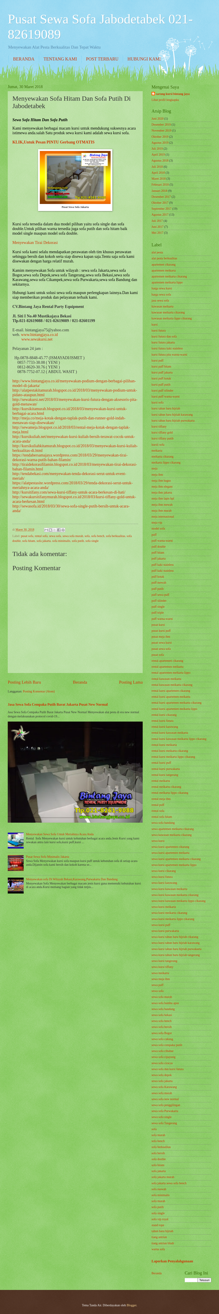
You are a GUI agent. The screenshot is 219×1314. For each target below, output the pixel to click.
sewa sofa (55, 536)
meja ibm (157, 474)
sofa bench (97, 536)
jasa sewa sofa (160, 300)
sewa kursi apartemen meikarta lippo (174, 865)
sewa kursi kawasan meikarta (169, 889)
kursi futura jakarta (163, 342)
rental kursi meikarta (164, 745)
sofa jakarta (43, 541)
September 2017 (161, 208)
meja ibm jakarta (162, 492)
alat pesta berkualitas (164, 258)
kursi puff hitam (161, 366)
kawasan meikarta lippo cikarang (172, 318)
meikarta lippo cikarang (166, 462)
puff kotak (158, 576)
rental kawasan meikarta (166, 679)
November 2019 (161, 130)
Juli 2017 (157, 220)
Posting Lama (131, 682)
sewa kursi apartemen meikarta (170, 852)
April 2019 (158, 154)
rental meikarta (161, 780)
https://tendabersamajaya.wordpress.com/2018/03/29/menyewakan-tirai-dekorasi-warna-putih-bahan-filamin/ (70, 457)
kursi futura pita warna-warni (169, 354)
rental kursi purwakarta (166, 769)
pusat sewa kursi (162, 642)
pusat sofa (27, 536)
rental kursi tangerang (165, 775)
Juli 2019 (157, 148)
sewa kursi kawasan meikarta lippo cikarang (179, 901)
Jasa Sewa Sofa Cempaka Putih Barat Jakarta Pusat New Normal (58, 704)
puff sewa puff (160, 594)
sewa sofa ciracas (162, 1063)
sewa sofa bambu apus (165, 1003)
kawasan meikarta (162, 306)
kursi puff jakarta (162, 372)
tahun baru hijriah (162, 1231)
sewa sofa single (161, 1117)
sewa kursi (158, 841)
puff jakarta (159, 558)
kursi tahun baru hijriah (166, 408)
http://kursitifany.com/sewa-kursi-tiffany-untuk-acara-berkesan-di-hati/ (68, 492)
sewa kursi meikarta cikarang (169, 912)
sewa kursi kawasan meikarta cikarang (175, 895)
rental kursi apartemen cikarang (171, 690)
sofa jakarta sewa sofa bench (169, 1183)
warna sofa (158, 1249)
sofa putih (78, 541)
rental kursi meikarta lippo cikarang (173, 756)
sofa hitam (28, 541)
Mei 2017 (157, 232)
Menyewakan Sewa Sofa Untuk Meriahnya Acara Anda (60, 834)
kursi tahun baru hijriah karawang (172, 414)
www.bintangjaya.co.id (39, 334)
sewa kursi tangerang (164, 961)
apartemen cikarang (163, 264)
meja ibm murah (161, 510)
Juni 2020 (157, 118)
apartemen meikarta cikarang (169, 276)
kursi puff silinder (162, 390)
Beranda (80, 682)
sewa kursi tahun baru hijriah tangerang (176, 955)
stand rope (158, 1225)
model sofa (158, 528)
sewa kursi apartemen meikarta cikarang (176, 859)
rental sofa (41, 536)
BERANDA (24, 59)
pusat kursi (158, 624)
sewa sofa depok (162, 1075)
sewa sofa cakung (162, 1039)
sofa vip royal (160, 1219)
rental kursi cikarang (164, 714)
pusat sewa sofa (161, 648)
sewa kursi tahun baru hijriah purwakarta (177, 949)
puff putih (158, 588)
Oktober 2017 (160, 202)
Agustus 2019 (160, 142)
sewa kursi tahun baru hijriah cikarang (175, 937)
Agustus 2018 (160, 160)
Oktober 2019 (160, 136)
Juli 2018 (157, 166)
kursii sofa (158, 444)
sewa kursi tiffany (162, 967)
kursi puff (157, 360)
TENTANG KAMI (60, 59)
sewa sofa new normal (165, 1099)
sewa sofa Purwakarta (165, 1111)
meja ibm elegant (162, 486)
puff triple (158, 612)
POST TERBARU (102, 59)
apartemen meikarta (164, 270)
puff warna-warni (162, 540)
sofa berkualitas (115, 536)
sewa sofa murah (73, 536)
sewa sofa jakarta (162, 1081)
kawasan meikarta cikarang (168, 312)
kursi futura (159, 330)
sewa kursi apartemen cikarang (170, 846)
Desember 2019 (161, 124)
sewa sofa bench (161, 1021)
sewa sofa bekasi (162, 1015)
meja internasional (163, 516)
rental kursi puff (161, 762)
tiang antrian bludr (163, 1243)
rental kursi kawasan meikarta (170, 732)
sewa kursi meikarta (164, 907)
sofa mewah (159, 1189)
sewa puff (157, 985)
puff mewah (159, 582)
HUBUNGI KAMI (144, 59)
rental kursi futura (162, 720)
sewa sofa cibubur (163, 1051)
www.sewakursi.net (37, 339)
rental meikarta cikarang (166, 786)
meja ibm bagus (161, 480)
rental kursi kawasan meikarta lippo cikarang (179, 739)
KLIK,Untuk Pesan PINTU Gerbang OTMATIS (53, 142)
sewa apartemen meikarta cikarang (173, 829)
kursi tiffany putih (162, 438)
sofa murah (158, 1135)
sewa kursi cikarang (164, 871)
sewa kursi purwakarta (165, 931)
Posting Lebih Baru (24, 682)
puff (154, 534)
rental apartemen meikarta (167, 666)
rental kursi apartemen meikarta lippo (174, 709)
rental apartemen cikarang (167, 660)
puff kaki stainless (163, 564)
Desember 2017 (161, 196)
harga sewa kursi (162, 288)
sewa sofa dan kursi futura (168, 1069)
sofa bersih (158, 1153)
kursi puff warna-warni (166, 396)
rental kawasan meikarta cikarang (172, 684)
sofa (87, 536)
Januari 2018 (159, 190)
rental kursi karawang (165, 726)
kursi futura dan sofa (164, 336)
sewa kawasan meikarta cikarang (172, 835)
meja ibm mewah (162, 504)
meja (155, 468)
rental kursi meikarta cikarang (170, 750)
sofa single (91, 541)
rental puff (158, 805)
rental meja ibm (161, 799)
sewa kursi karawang (164, 882)
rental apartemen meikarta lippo (171, 672)
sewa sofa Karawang (164, 1087)
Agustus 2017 (160, 214)
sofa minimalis (61, 541)
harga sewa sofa (161, 294)
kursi (155, 324)
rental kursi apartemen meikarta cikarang (177, 702)
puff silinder (159, 600)
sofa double (159, 1159)
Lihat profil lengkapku (165, 100)
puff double (159, 546)
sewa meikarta (160, 973)
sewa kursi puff (161, 925)
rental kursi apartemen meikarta (171, 696)
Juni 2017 (157, 226)
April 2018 (158, 172)
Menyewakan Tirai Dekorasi (35, 242)
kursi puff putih (161, 384)
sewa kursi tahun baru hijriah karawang (176, 942)
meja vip (157, 522)
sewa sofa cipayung (163, 1057)
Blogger (131, 1305)
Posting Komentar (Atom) (39, 691)
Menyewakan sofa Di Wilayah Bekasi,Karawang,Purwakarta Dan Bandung (72, 879)
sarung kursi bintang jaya (173, 94)
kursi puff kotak (161, 378)
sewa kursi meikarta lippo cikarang (173, 919)
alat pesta (157, 252)
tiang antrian (159, 1237)
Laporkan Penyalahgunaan (172, 1261)
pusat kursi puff (161, 630)
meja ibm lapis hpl (163, 498)
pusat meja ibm (161, 636)
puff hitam (158, 552)
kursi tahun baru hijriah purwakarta (173, 420)
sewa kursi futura (162, 877)
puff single (158, 606)
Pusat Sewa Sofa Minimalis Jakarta (47, 856)
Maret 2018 (159, 178)
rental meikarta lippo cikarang (170, 792)
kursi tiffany (159, 426)
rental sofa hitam (162, 816)
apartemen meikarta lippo (167, 282)
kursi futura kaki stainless (167, 348)
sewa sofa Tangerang (164, 1123)
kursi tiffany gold (162, 432)
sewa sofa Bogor (162, 1033)
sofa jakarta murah (163, 1177)
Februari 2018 (160, 184)
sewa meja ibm (161, 979)
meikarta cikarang (162, 456)
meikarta (157, 450)
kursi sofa (157, 402)
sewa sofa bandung (163, 822)
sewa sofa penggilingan (166, 1105)
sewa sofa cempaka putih (167, 1045)
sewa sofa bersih (162, 1027)
